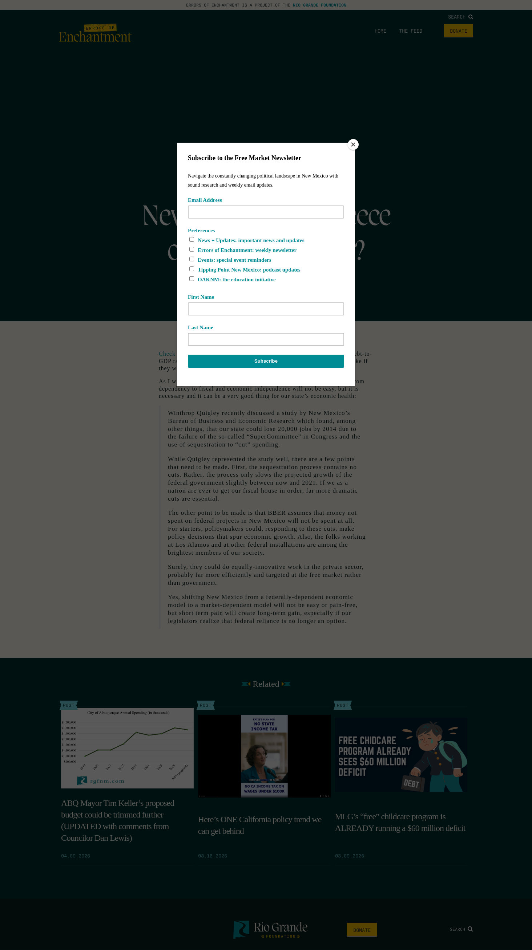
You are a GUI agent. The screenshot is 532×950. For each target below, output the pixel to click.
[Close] (353, 144)
